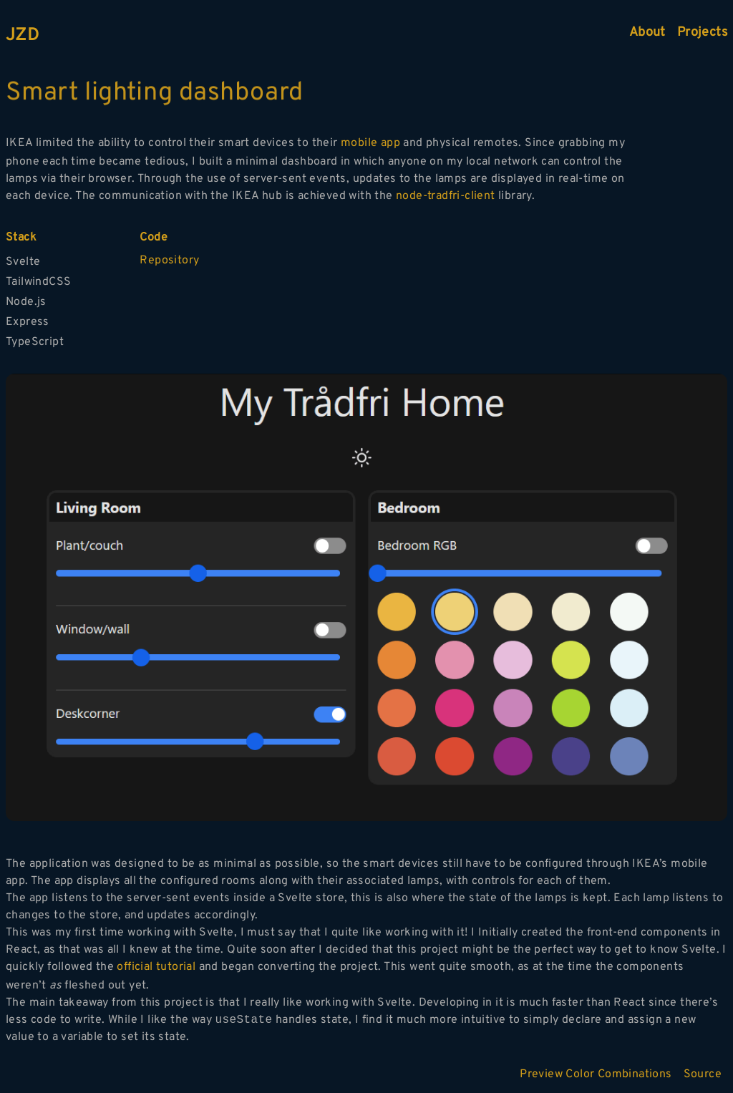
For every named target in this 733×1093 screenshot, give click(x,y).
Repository (169, 260)
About (647, 32)
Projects (702, 32)
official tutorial (156, 967)
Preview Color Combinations (595, 1074)
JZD (22, 36)
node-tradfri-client (445, 196)
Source (703, 1074)
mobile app (370, 143)
